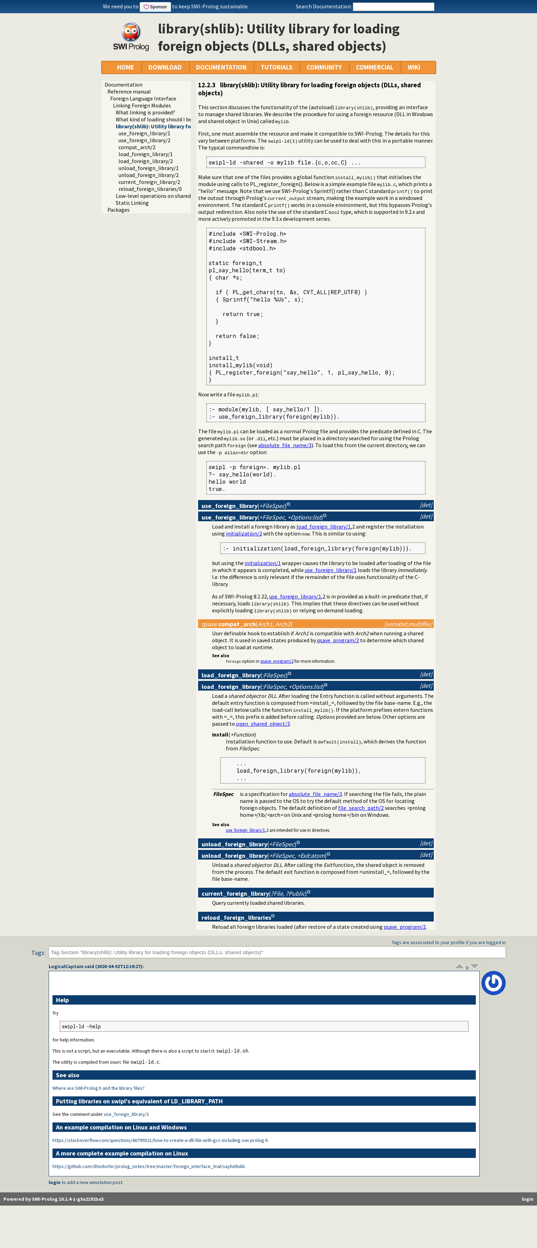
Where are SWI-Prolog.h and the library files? (98, 1089)
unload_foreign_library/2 (149, 174)
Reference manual (129, 91)
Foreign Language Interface (143, 98)
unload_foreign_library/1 (149, 167)
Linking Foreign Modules (142, 105)
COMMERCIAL (374, 67)
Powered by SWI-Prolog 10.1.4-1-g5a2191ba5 (53, 1200)
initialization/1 (263, 562)
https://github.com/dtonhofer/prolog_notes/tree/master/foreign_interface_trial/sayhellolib (148, 1167)
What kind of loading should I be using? (162, 119)
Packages (118, 209)
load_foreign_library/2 (146, 161)
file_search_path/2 (361, 807)
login (54, 1183)
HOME (125, 67)
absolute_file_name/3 (284, 445)
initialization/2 (244, 533)
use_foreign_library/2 (144, 140)
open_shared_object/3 (263, 723)
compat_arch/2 (137, 147)
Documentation (124, 84)
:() (247, 624)
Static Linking (132, 202)
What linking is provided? (145, 112)
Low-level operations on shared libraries (164, 195)
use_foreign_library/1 (144, 133)
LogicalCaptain (66, 966)
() (244, 506)
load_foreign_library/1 (146, 154)
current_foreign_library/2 (149, 181)
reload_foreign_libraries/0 (150, 188)
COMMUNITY (324, 67)
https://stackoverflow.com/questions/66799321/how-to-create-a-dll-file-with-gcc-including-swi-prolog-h (160, 1141)
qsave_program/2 (338, 640)
